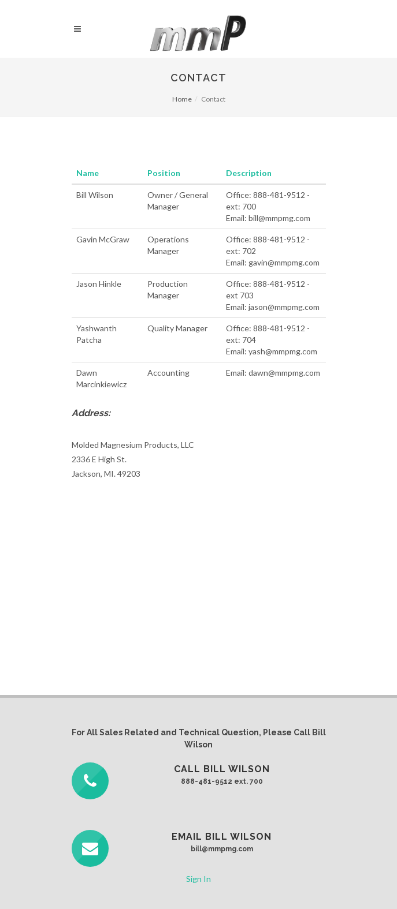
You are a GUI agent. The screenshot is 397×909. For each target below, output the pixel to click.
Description (249, 173)
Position (163, 173)
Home (182, 99)
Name (87, 173)
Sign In (198, 879)
